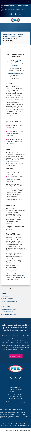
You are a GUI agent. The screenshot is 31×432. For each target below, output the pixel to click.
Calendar (3, 293)
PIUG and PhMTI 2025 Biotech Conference (12, 304)
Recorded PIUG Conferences (8, 309)
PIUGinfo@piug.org (17, 398)
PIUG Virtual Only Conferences (9, 306)
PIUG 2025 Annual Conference (9, 301)
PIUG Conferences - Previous (8, 311)
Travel (20, 63)
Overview (12, 60)
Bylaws (13, 423)
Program (18, 60)
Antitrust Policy (6, 423)
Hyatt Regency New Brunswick (15, 73)
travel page (11, 161)
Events (10, 34)
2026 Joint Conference (7, 298)
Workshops (15, 65)
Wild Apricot (15, 430)
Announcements (5, 296)
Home (5, 34)
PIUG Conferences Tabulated (8, 314)
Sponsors (14, 63)
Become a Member (15, 356)
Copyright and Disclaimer (22, 423)
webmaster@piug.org (19, 402)
